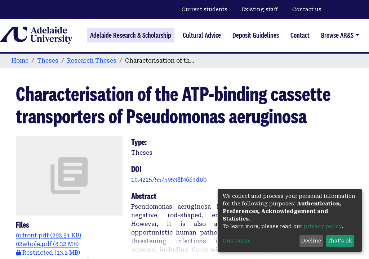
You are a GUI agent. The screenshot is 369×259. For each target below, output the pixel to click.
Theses (47, 60)
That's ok (340, 241)
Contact (300, 35)
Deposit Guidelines (255, 35)
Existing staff (260, 9)
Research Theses (91, 60)
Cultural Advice (202, 35)
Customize (237, 241)
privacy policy (323, 226)
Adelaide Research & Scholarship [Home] (130, 35)
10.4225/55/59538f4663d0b (169, 179)
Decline (311, 241)
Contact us (306, 9)
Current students (204, 9)
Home (20, 60)
